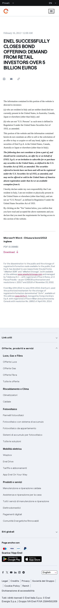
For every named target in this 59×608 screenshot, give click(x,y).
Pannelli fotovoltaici (13, 415)
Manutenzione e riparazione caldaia (22, 488)
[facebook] (3, 572)
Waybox (7, 455)
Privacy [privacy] (26, 581)
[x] (7, 572)
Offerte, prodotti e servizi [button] (18, 348)
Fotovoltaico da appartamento (19, 428)
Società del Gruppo (43, 581)
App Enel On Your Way (15, 474)
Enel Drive (8, 461)
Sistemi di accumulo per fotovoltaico (22, 434)
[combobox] (49, 572)
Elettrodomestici (12, 507)
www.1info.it (21, 296)
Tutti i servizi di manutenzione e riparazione (26, 501)
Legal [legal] (5, 581)
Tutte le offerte (11, 381)
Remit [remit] (25, 585)
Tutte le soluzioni (12, 441)
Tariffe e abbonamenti (15, 468)
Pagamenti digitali (12, 514)
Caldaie (7, 401)
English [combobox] (47, 572)
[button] (11, 78)
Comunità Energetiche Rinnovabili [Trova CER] (21, 520)
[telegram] (23, 572)
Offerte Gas (9, 368)
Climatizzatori (10, 395)
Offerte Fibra (10, 374)
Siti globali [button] (8, 531)
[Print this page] (4, 78)
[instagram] (19, 572)
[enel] (6, 11)
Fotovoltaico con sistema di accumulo (23, 421)
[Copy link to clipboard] (18, 78)
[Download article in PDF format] (29, 252)
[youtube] (11, 572)
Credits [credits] (14, 581)
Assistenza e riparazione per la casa (22, 494)
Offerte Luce (10, 361)
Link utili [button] (7, 337)
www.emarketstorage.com (30, 274)
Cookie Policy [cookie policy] (12, 585)
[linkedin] (15, 572)
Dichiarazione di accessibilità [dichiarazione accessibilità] (18, 590)
